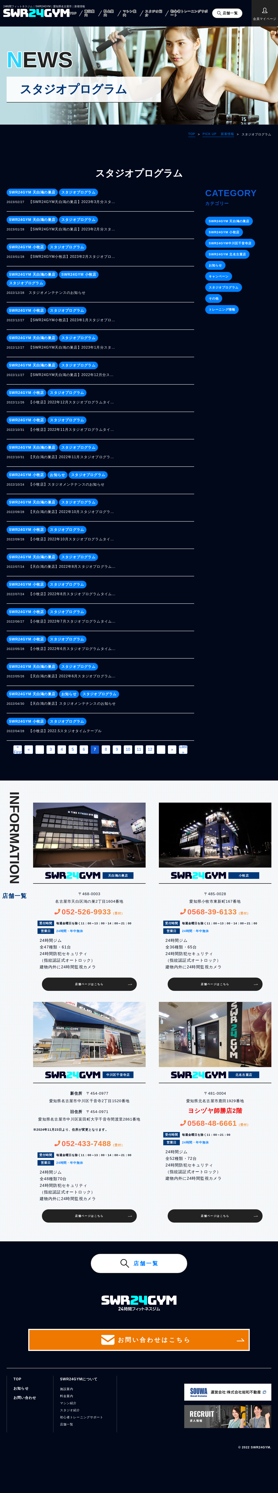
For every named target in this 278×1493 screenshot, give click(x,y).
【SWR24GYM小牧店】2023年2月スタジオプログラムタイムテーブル (73, 256)
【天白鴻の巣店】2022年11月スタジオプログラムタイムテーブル (73, 457)
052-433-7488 (89, 1143)
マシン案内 (130, 13)
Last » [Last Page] (183, 749)
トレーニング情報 (222, 309)
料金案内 (109, 13)
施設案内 (90, 13)
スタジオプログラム (78, 192)
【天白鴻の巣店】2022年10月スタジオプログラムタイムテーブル (73, 512)
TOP (73, 13)
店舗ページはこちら (89, 984)
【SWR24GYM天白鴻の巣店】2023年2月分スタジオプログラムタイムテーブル (73, 229)
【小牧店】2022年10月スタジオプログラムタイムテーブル (73, 539)
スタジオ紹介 (153, 13)
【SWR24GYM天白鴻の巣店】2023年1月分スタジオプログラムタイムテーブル (73, 347)
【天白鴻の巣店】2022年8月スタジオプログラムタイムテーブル (73, 566)
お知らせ (57, 475)
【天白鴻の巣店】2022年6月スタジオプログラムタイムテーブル (73, 676)
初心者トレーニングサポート (189, 13)
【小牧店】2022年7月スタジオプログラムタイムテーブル (73, 621)
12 (150, 749)
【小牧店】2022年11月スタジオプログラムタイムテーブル (73, 429)
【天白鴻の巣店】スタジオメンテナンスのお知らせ (72, 703)
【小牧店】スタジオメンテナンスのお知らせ (67, 484)
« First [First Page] (18, 749)
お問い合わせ (24, 1398)
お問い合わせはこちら (139, 1340)
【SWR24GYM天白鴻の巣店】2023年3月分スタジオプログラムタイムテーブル (73, 202)
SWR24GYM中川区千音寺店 (230, 243)
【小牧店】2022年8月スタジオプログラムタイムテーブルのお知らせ (73, 594)
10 (128, 749)
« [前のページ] (29, 749)
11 (139, 749)
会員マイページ (264, 14)
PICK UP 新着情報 (218, 134)
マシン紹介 (68, 1403)
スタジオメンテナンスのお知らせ (57, 292)
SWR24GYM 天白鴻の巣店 (32, 192)
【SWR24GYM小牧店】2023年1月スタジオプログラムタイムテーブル (73, 320)
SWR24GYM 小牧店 (26, 247)
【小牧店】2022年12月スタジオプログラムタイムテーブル (73, 402)
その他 (214, 298)
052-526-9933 (89, 912)
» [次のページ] (172, 749)
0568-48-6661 (215, 1123)
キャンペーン (219, 276)
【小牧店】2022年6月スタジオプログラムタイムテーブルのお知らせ (73, 649)
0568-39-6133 (215, 912)
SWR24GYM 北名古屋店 (227, 254)
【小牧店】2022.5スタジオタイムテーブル (65, 731)
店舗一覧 (230, 13)
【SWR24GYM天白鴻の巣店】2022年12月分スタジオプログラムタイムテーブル (73, 375)
